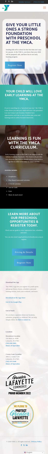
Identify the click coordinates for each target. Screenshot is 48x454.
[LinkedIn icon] (12, 1)
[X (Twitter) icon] (9, 1)
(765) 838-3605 (11, 343)
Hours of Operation (13, 346)
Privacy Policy (36, 441)
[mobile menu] (44, 8)
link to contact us (24, 320)
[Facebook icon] (6, 1)
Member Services (24, 2)
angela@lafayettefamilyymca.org (29, 237)
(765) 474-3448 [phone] (39, 2)
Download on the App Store (15, 298)
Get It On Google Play (14, 302)
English (28, 452)
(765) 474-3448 (11, 361)
